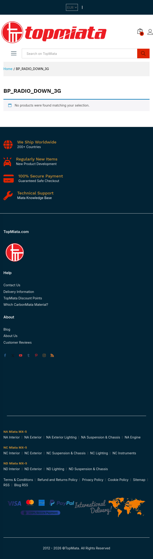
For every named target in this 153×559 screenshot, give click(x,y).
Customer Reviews (17, 342)
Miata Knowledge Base (34, 198)
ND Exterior (33, 469)
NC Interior (11, 453)
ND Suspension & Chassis (88, 469)
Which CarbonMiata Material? (25, 304)
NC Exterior (33, 453)
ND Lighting (55, 469)
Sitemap (139, 480)
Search (143, 53)
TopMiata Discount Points (22, 298)
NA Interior (11, 437)
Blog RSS (21, 485)
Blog (6, 329)
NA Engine (132, 437)
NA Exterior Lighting (61, 437)
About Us (10, 336)
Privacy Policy (92, 480)
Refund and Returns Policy (57, 480)
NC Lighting (99, 453)
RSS (6, 485)
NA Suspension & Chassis (100, 437)
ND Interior (11, 469)
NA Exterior (33, 437)
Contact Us (11, 285)
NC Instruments (124, 453)
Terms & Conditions (18, 480)
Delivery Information (18, 292)
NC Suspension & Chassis (66, 453)
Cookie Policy (118, 480)
